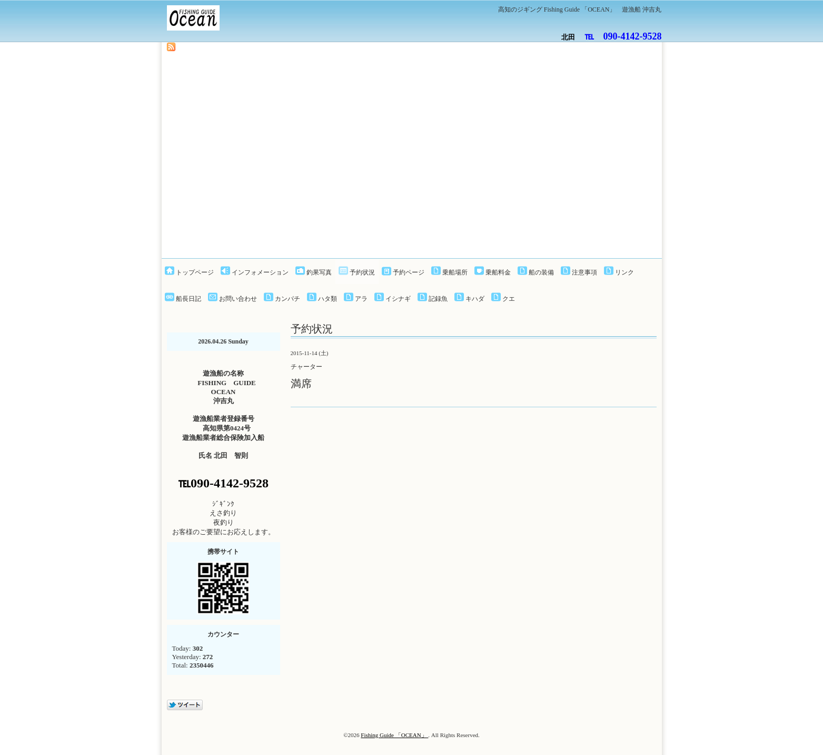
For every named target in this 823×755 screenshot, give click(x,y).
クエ (508, 298)
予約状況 (362, 272)
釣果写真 (319, 272)
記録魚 (438, 298)
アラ (361, 298)
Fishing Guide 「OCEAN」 (394, 735)
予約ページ (408, 272)
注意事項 (584, 272)
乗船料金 (498, 272)
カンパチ (287, 298)
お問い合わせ (238, 298)
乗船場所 (455, 272)
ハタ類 (327, 298)
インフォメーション (260, 272)
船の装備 (541, 272)
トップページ (195, 272)
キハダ (474, 298)
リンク (624, 272)
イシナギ (398, 298)
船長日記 (188, 298)
